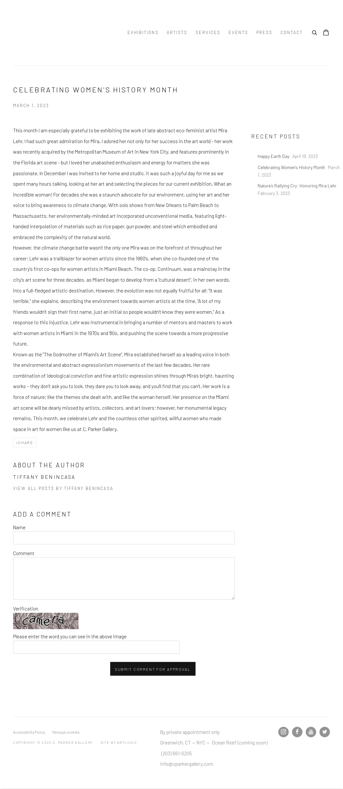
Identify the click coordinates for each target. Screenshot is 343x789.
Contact (292, 32)
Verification (25, 608)
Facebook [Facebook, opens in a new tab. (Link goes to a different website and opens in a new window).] (297, 732)
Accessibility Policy (29, 732)
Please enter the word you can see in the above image (70, 636)
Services (208, 32)
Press (264, 32)
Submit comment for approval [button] (153, 669)
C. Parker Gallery (59, 32)
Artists (177, 32)
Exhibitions (143, 32)
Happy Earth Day (274, 170)
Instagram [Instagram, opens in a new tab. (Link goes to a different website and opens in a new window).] (283, 732)
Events (238, 32)
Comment (23, 553)
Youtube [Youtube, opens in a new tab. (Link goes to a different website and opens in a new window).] (311, 732)
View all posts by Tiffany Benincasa (63, 488)
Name (19, 527)
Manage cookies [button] (65, 732)
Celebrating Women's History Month (292, 181)
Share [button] (25, 442)
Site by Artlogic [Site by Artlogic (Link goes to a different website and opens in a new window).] (119, 742)
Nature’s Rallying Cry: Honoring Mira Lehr (297, 200)
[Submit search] (315, 32)
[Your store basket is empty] (326, 33)
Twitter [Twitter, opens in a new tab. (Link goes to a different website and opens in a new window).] (324, 732)
